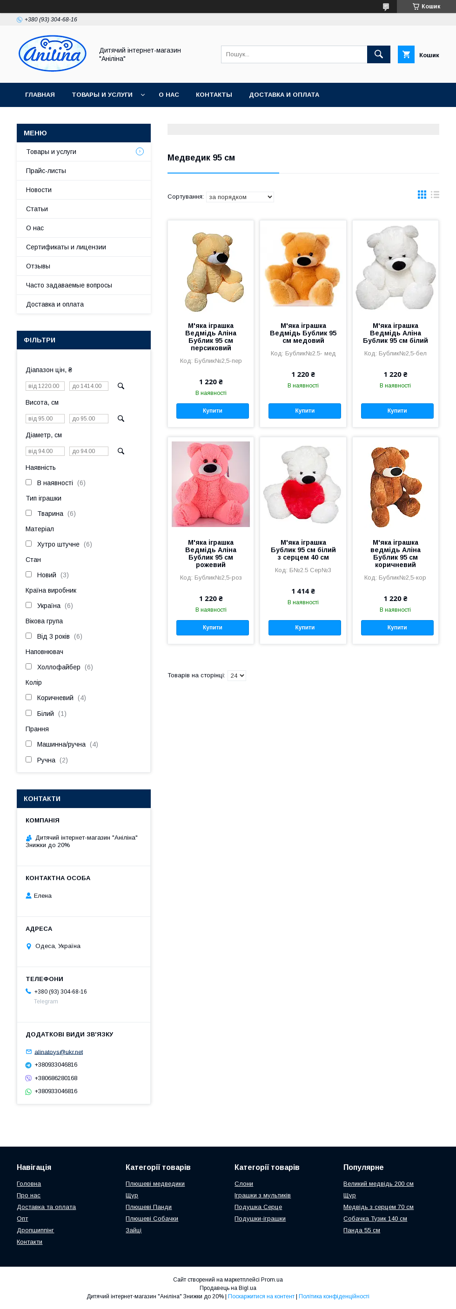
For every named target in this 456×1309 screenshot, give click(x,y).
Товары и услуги (102, 94)
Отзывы (38, 266)
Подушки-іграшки (260, 1218)
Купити (212, 410)
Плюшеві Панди (149, 1206)
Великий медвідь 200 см (378, 1183)
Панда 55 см (361, 1230)
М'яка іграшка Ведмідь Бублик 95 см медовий (303, 333)
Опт (22, 1218)
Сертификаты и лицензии (66, 247)
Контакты (214, 94)
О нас (169, 94)
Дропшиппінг (35, 1230)
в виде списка (435, 196)
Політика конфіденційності (334, 1296)
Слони (244, 1183)
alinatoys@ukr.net (58, 1051)
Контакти (29, 1241)
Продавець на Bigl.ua (228, 1288)
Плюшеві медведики (155, 1183)
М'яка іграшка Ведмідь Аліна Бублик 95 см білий (395, 333)
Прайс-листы (46, 170)
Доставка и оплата (284, 94)
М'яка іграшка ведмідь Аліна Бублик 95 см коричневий (395, 553)
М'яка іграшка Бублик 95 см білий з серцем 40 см (303, 550)
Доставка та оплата (46, 1206)
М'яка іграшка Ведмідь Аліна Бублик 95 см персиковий (210, 337)
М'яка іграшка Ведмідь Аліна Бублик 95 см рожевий (210, 553)
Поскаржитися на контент (261, 1296)
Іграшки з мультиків (263, 1195)
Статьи (37, 209)
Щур (132, 1195)
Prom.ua (272, 1279)
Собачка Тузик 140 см (375, 1218)
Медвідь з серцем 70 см (378, 1206)
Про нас (28, 1195)
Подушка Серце (258, 1206)
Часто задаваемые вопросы (69, 285)
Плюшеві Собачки (152, 1218)
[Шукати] (378, 54)
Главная (40, 94)
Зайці (133, 1230)
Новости (39, 190)
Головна (29, 1183)
